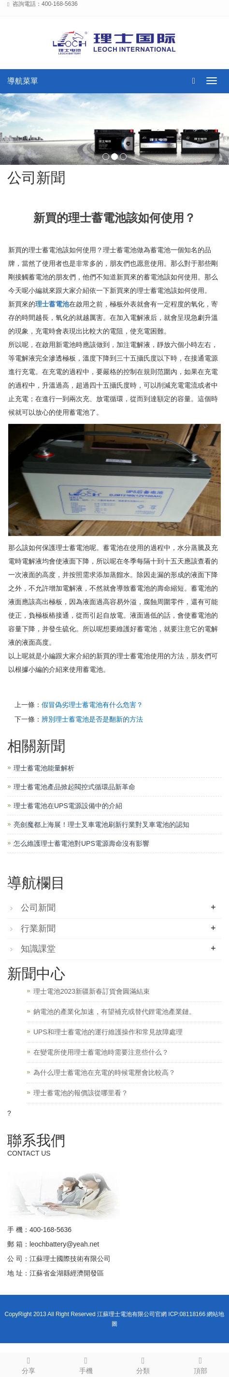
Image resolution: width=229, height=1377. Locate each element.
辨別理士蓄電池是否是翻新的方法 (92, 719)
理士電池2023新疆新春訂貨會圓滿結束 (91, 991)
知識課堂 (38, 949)
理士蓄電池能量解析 (44, 768)
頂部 (200, 1364)
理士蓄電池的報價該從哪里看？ (80, 1093)
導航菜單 (22, 81)
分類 (143, 1364)
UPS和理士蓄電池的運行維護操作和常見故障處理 (108, 1032)
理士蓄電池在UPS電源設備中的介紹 (68, 806)
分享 (28, 1364)
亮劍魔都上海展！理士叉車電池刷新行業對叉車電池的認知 (101, 824)
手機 (86, 1364)
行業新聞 (38, 928)
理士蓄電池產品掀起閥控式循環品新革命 (74, 787)
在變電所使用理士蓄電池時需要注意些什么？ (101, 1052)
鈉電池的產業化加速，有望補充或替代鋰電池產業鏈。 (114, 1011)
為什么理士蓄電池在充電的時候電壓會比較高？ (104, 1072)
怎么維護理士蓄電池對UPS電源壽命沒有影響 (81, 843)
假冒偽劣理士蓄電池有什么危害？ (92, 705)
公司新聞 (38, 908)
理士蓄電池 (52, 304)
